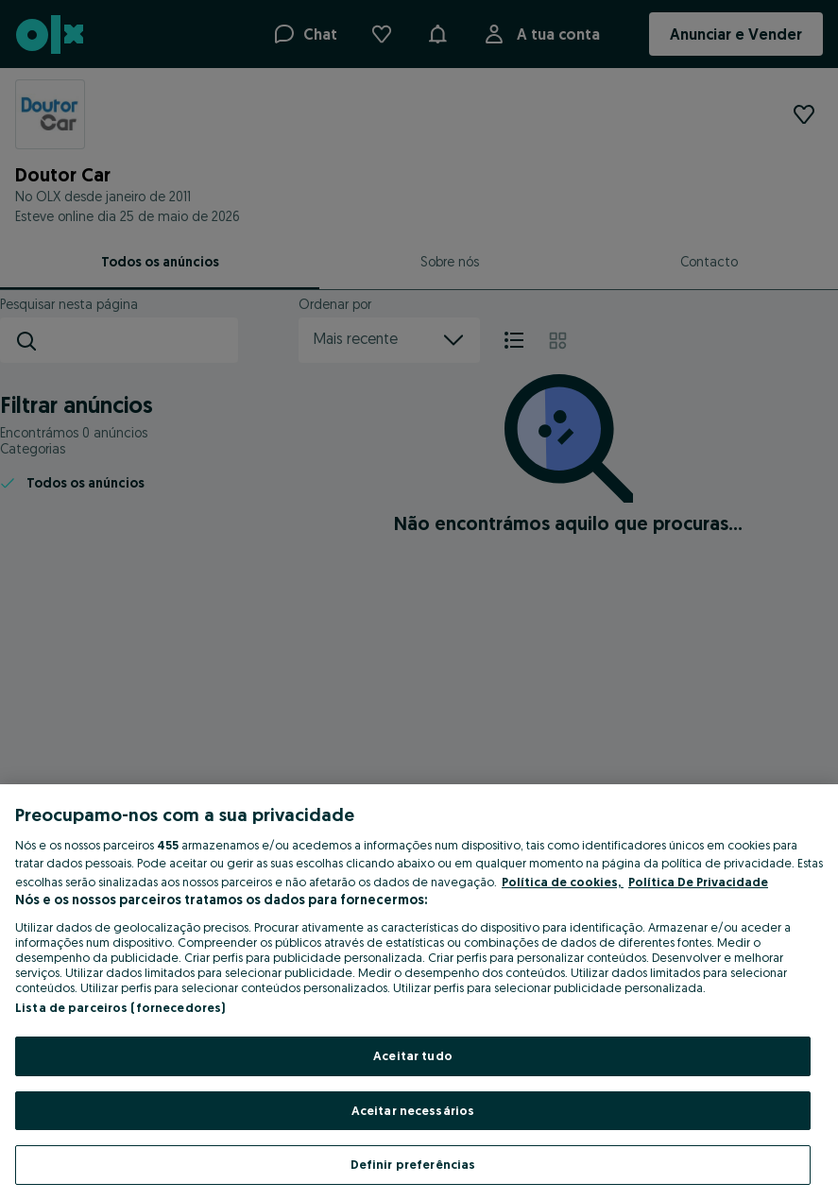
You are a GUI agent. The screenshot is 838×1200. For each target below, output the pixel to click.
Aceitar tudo (413, 1055)
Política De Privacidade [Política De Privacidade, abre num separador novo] (698, 881)
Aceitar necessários (412, 1110)
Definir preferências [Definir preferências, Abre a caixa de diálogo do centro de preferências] (413, 1164)
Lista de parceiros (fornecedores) (120, 1007)
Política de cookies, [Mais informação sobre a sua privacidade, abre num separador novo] (563, 881)
